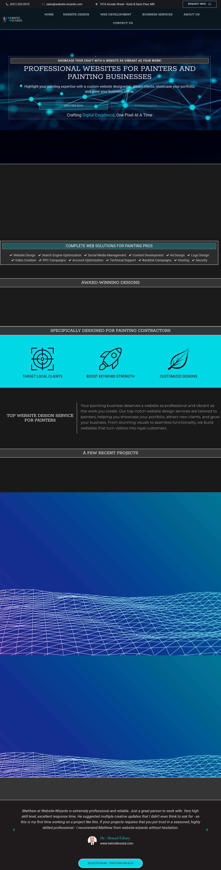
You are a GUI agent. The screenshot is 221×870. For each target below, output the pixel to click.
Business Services (157, 14)
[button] (77, 14)
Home (49, 14)
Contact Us (123, 23)
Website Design (76, 14)
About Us (192, 14)
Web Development (115, 14)
